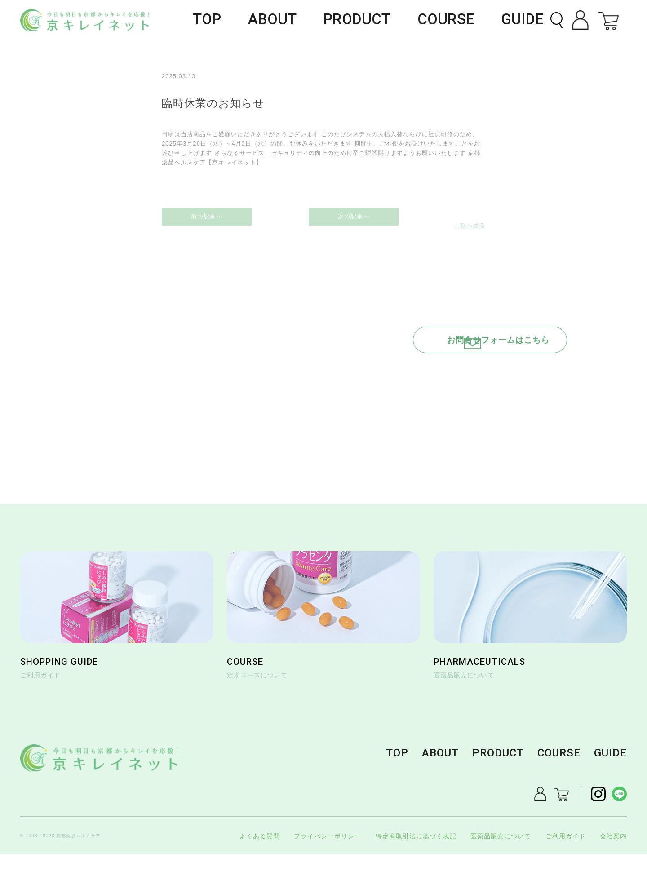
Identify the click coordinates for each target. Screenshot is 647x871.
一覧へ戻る (323, 211)
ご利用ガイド (565, 852)
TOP (270, 20)
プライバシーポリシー (327, 852)
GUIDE (528, 20)
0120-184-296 (447, 378)
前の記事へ (206, 211)
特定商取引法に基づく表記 (416, 852)
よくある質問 (259, 852)
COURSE (465, 20)
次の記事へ (440, 211)
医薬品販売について (500, 852)
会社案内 (613, 852)
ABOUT (325, 20)
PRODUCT (394, 20)
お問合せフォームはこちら (455, 333)
